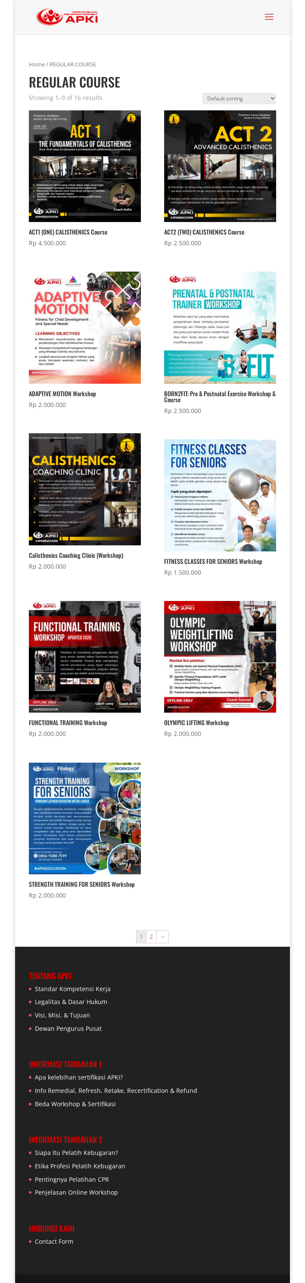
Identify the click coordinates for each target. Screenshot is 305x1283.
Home (37, 64)
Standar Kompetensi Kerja (73, 989)
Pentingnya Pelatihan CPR (72, 1179)
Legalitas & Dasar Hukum (71, 1002)
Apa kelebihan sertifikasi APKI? (79, 1077)
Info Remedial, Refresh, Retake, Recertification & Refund (116, 1090)
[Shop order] (239, 98)
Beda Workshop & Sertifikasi (75, 1104)
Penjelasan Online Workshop (76, 1192)
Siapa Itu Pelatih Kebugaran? (76, 1152)
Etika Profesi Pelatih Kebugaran (80, 1166)
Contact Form (54, 1241)
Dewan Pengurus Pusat (68, 1028)
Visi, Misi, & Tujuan (62, 1015)
